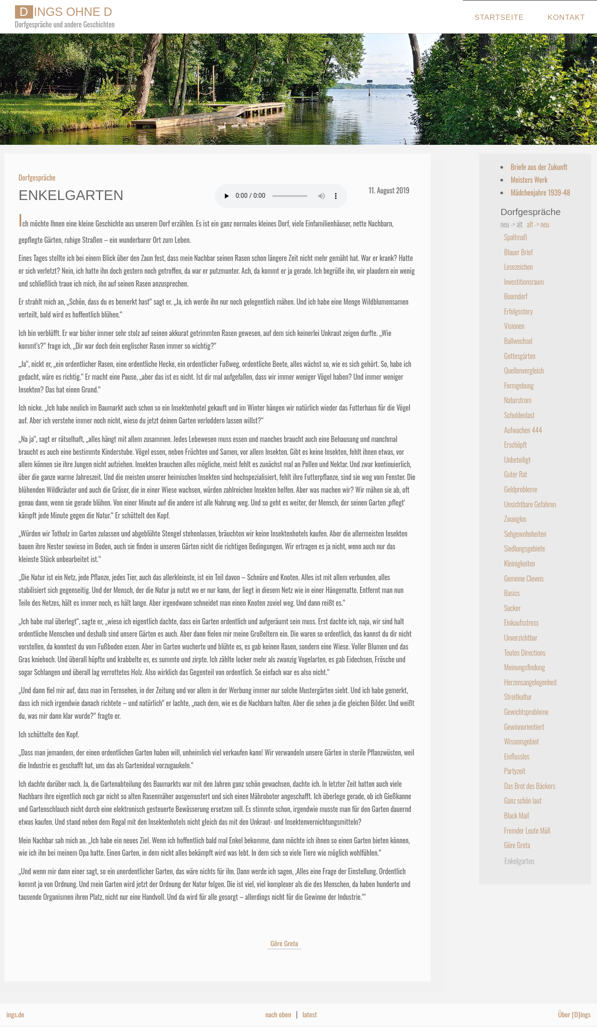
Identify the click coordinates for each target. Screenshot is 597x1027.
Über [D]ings (574, 1014)
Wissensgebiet (521, 741)
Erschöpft (515, 444)
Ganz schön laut (522, 800)
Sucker (512, 608)
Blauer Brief (518, 252)
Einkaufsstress (521, 622)
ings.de (15, 1014)
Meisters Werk (529, 179)
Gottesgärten (519, 356)
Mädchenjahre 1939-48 (540, 192)
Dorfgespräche (37, 177)
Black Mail (516, 815)
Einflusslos (516, 756)
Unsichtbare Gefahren (530, 504)
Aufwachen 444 (523, 430)
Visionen (514, 326)
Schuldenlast (519, 415)
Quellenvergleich (524, 370)
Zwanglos (515, 519)
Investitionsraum (524, 281)
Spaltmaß (515, 237)
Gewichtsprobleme (526, 711)
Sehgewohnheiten (525, 534)
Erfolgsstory (518, 311)
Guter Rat (515, 474)
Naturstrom (517, 400)
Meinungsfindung (524, 667)
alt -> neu (538, 224)
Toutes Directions (524, 652)
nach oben (278, 1014)
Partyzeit (514, 771)
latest (310, 1014)
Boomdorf (515, 296)
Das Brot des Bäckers (529, 786)
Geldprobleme (520, 489)
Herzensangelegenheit (530, 682)
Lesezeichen (518, 266)
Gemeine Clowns (524, 578)
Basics (511, 593)
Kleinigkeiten (519, 563)
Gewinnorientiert (524, 726)
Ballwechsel (518, 341)
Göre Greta (284, 943)
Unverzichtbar (520, 637)
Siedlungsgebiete (524, 548)
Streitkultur (518, 696)
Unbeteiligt (517, 459)
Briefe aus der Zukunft (539, 167)
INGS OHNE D (64, 12)
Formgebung (518, 385)
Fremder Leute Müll (527, 830)
